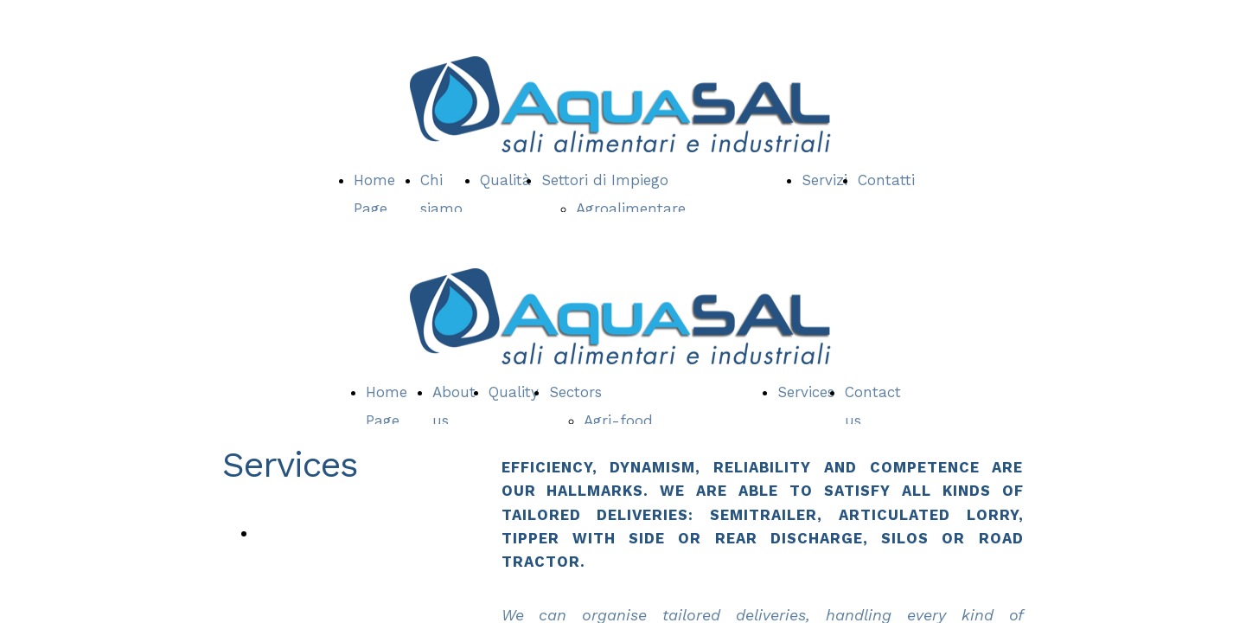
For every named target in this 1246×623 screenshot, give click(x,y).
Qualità (505, 180)
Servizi (824, 180)
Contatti (886, 180)
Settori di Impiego (604, 180)
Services (805, 392)
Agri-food (618, 420)
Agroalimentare (631, 208)
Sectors (575, 392)
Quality (514, 392)
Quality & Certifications (344, 532)
